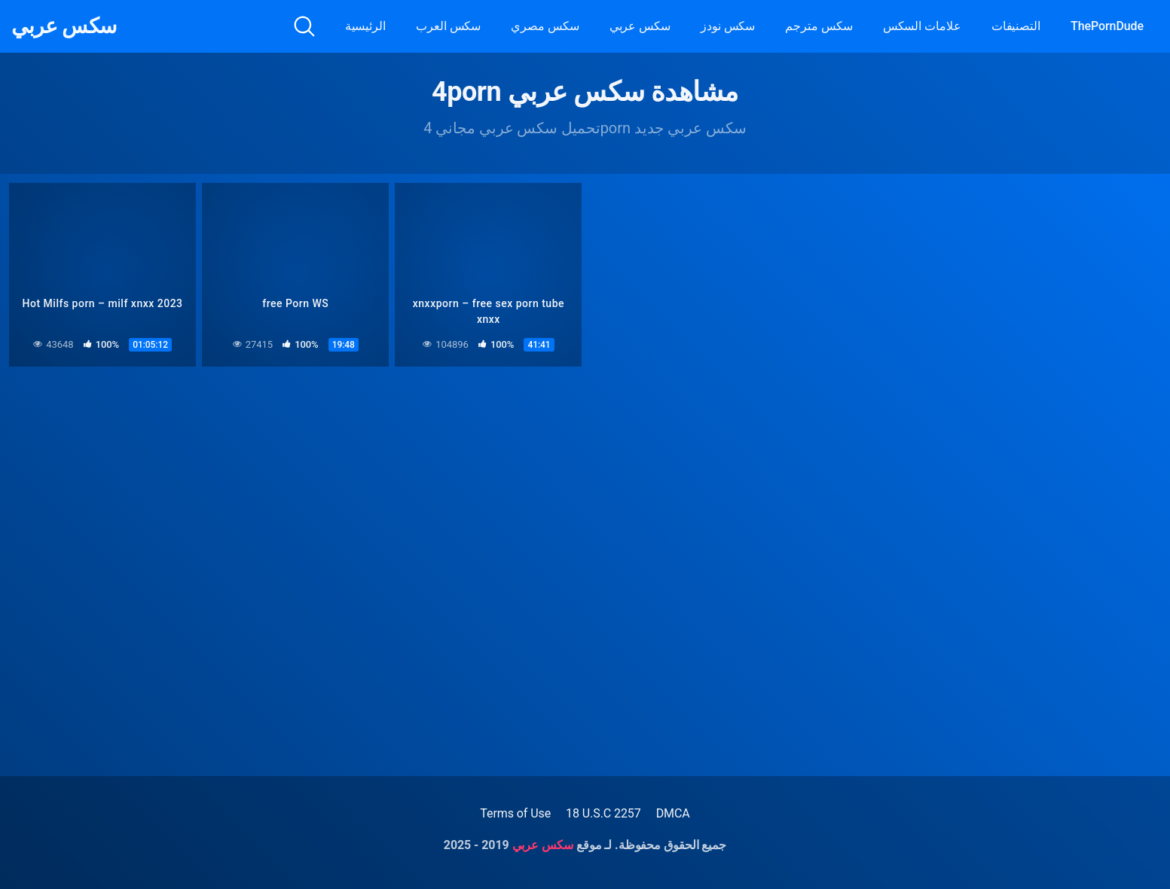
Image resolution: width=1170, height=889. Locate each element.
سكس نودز (728, 26)
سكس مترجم (818, 26)
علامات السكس (922, 26)
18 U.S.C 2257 (603, 813)
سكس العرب (448, 26)
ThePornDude (1107, 26)
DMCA (673, 813)
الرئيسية (365, 26)
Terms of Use (515, 813)
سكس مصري (545, 26)
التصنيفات (1015, 26)
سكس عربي (64, 26)
